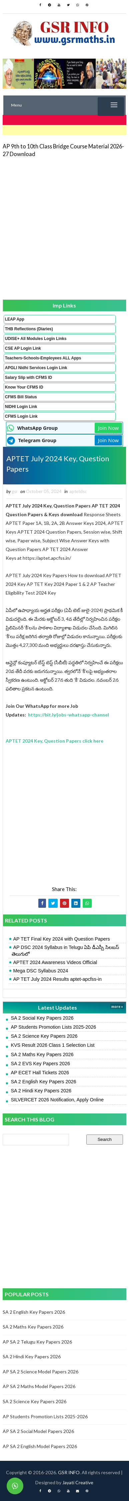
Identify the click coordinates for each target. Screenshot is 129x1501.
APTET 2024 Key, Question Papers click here (54, 741)
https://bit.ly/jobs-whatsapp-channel (68, 715)
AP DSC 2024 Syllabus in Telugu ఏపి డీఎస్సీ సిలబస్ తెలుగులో (65, 951)
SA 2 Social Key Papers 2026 (42, 1018)
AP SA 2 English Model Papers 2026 (40, 1446)
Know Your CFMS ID (24, 387)
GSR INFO (69, 1472)
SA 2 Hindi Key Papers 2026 (41, 1090)
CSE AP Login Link (23, 348)
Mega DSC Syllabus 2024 (40, 970)
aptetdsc (78, 491)
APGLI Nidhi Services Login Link (36, 367)
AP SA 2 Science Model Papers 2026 (40, 1371)
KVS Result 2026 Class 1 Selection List (52, 1045)
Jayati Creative (77, 1482)
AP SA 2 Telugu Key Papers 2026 (37, 1342)
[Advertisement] (64, 228)
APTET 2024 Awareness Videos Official (55, 962)
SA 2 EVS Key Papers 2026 (40, 1063)
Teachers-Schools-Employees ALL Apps (43, 358)
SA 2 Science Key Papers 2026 (44, 1036)
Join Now (108, 427)
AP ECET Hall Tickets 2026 (40, 1072)
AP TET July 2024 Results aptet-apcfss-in (57, 979)
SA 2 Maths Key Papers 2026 (42, 1054)
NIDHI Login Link (21, 406)
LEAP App (14, 319)
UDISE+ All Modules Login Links (36, 338)
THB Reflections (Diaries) (29, 329)
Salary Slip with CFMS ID (28, 377)
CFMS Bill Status (21, 397)
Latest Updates (57, 1007)
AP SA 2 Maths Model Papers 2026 (39, 1386)
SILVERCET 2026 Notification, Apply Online (57, 1099)
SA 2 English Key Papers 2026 (43, 1081)
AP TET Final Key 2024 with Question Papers (61, 939)
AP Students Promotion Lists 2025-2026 (53, 1027)
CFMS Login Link (21, 416)
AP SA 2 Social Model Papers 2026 (38, 1431)
